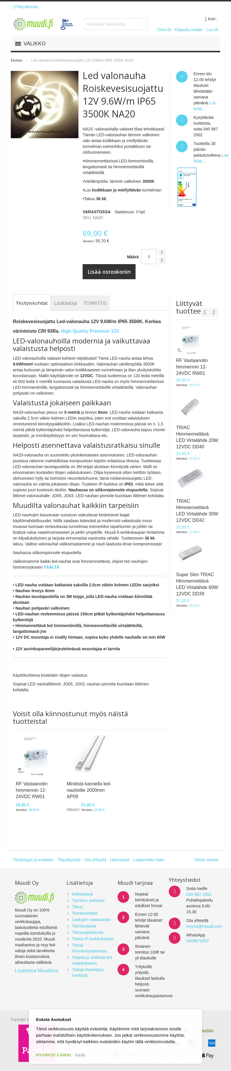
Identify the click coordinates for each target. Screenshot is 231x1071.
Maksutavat (82, 894)
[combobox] (115, 24)
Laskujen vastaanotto (91, 919)
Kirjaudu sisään (189, 29)
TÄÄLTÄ (52, 567)
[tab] (32, 303)
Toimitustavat (84, 926)
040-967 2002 (198, 894)
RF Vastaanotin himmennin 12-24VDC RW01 (31, 790)
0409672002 (197, 941)
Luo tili (212, 29)
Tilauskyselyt (69, 859)
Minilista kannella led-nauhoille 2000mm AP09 (89, 790)
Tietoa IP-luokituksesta (92, 938)
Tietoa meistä (206, 859)
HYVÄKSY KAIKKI (53, 1055)
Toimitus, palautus (88, 900)
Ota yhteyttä (95, 859)
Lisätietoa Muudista (36, 970)
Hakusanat (119, 859)
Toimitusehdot (84, 913)
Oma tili (164, 29)
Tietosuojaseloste (88, 932)
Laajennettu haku (148, 859)
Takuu (77, 907)
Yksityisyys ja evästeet (33, 859)
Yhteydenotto (25, 6)
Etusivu (16, 60)
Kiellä (80, 1055)
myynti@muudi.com (204, 926)
